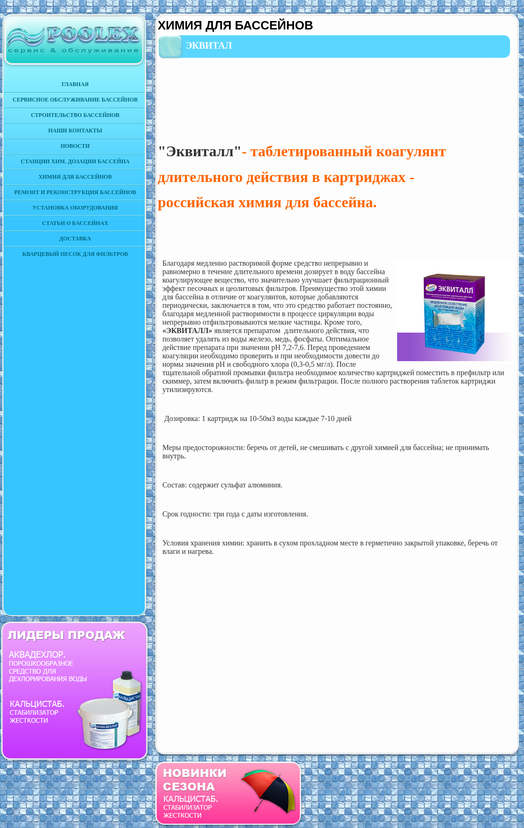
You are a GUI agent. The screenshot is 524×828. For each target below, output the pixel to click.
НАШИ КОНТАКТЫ (75, 130)
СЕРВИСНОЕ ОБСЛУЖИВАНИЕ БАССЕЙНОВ (75, 99)
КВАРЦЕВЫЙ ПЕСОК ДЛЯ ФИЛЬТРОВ (75, 254)
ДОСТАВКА (75, 238)
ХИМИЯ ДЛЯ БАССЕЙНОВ (74, 177)
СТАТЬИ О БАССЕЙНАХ (75, 223)
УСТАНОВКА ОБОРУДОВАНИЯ (75, 207)
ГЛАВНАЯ (75, 84)
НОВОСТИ (74, 146)
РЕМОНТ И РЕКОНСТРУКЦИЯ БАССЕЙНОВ (75, 192)
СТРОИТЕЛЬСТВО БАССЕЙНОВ (75, 115)
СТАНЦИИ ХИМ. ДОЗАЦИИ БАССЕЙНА (75, 161)
